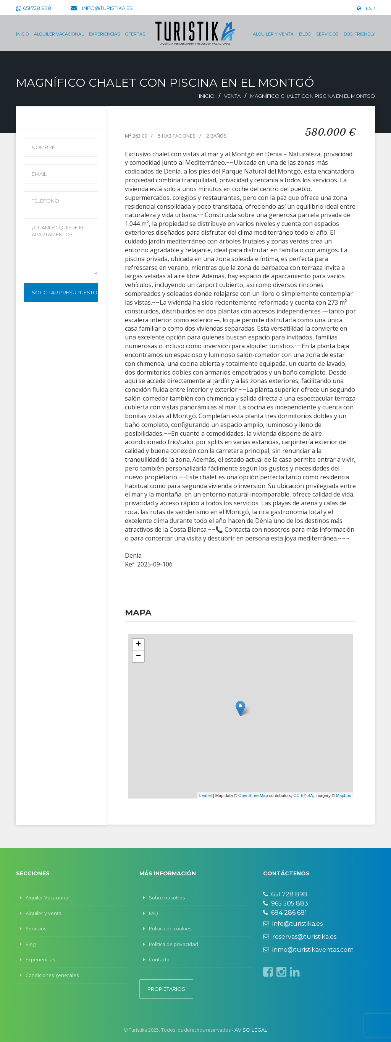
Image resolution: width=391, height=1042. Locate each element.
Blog (305, 34)
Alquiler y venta (273, 34)
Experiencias (104, 34)
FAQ (153, 913)
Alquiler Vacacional (59, 34)
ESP (366, 8)
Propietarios (166, 989)
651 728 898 (37, 8)
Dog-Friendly (359, 34)
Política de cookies (170, 928)
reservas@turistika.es (299, 936)
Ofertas (135, 34)
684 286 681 (285, 912)
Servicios (327, 34)
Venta (232, 96)
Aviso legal (250, 1030)
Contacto (159, 959)
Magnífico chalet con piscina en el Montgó (312, 96)
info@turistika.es (107, 8)
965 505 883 (285, 903)
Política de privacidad (173, 944)
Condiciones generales (52, 975)
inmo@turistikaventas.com (308, 949)
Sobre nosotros (167, 897)
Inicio (22, 34)
